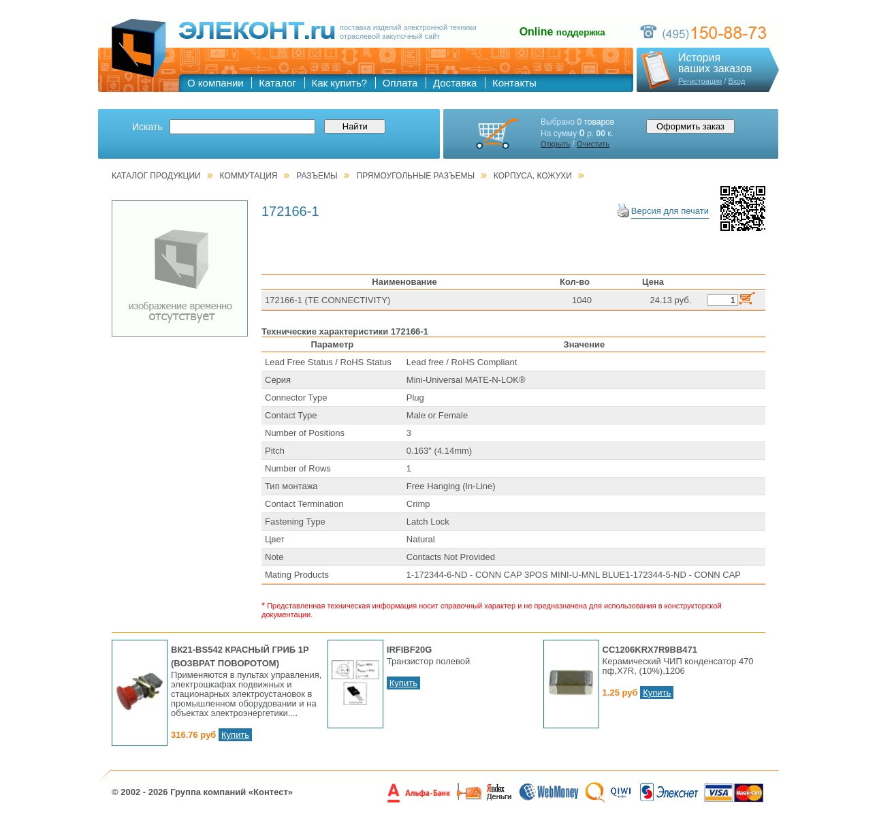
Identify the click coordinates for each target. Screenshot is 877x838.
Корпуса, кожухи (533, 176)
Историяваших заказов (715, 63)
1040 (582, 300)
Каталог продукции (156, 176)
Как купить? (340, 83)
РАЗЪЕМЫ (316, 176)
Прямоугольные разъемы (416, 176)
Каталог (277, 83)
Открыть (555, 144)
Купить (235, 735)
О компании (215, 83)
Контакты (514, 83)
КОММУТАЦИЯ (249, 176)
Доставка (455, 83)
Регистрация (700, 81)
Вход (736, 81)
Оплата (400, 83)
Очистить (593, 144)
